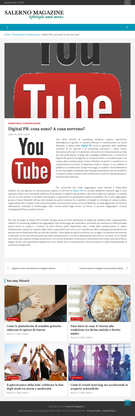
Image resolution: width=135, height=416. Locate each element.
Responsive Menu (127, 2)
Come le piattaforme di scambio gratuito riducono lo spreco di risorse (34, 327)
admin (27, 134)
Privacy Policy (94, 410)
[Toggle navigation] (7, 27)
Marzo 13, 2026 (78, 337)
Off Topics (13, 319)
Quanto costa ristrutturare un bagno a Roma (33, 268)
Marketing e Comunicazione (24, 123)
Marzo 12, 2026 (78, 392)
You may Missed (18, 280)
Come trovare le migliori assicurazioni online (101, 268)
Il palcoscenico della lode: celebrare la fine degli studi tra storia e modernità (35, 386)
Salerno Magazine (75, 406)
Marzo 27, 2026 (14, 334)
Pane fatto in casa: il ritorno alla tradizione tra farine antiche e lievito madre (95, 329)
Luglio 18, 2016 (15, 134)
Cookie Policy (109, 410)
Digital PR (77, 190)
